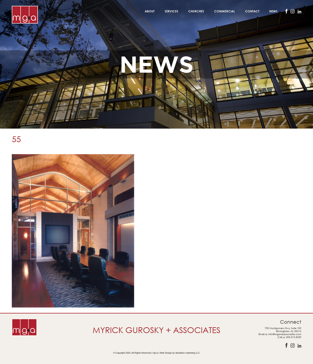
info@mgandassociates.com (284, 334)
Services (171, 11)
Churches (196, 11)
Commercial (224, 11)
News (273, 11)
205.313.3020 (293, 337)
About (150, 11)
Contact (252, 11)
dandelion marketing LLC (187, 353)
